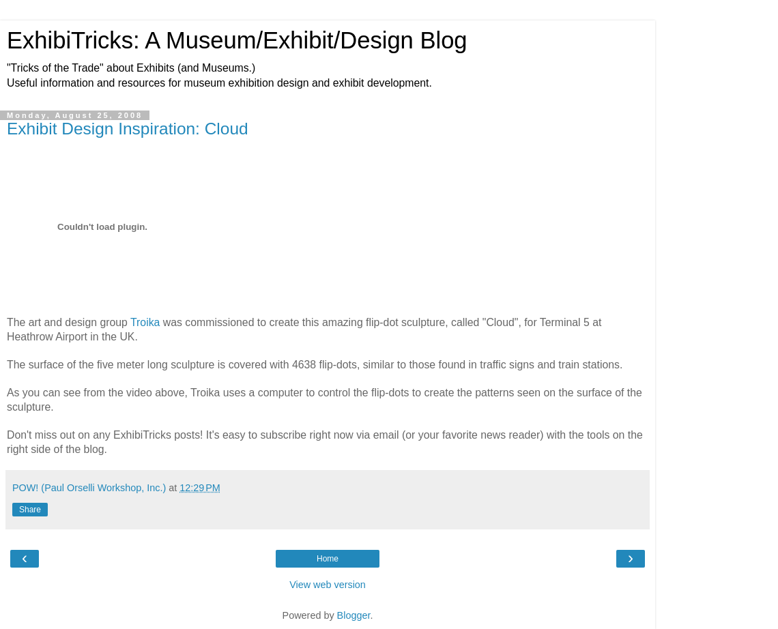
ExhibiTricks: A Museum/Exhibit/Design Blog (237, 40)
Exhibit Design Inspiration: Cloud (127, 128)
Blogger (354, 615)
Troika (145, 322)
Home (327, 559)
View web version (327, 584)
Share (30, 509)
